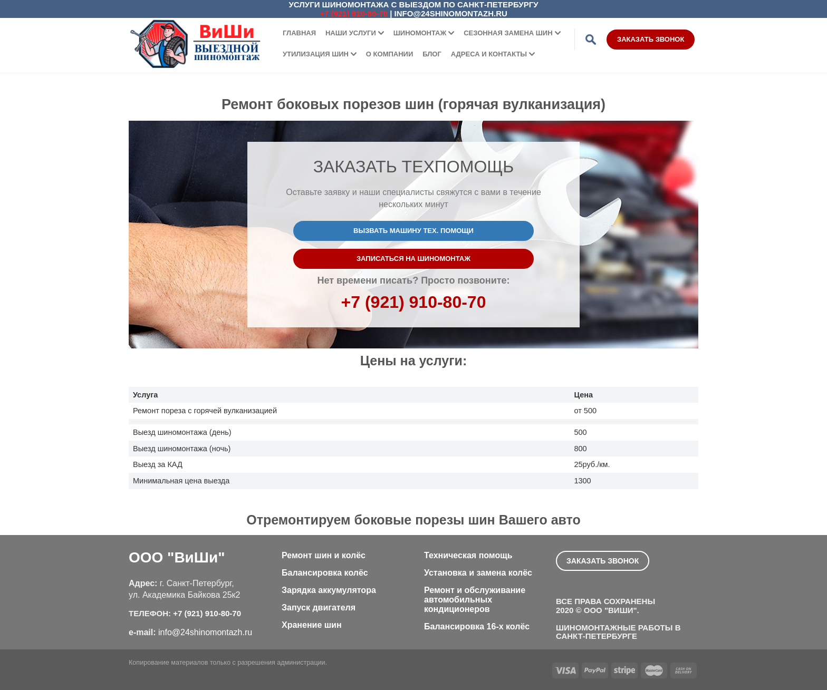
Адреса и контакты (489, 54)
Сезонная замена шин (508, 33)
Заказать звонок (650, 39)
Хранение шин (312, 624)
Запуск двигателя (318, 607)
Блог (431, 54)
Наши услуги (350, 33)
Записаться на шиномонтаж (413, 259)
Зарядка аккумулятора (329, 590)
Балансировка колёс (325, 572)
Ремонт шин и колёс (324, 555)
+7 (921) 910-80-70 (354, 13)
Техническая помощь (468, 555)
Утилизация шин (316, 54)
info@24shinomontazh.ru (451, 13)
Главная (299, 33)
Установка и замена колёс (478, 572)
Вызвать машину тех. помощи (413, 231)
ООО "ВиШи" (177, 557)
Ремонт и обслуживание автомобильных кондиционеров (474, 600)
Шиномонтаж (420, 33)
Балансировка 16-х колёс (477, 626)
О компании (389, 54)
